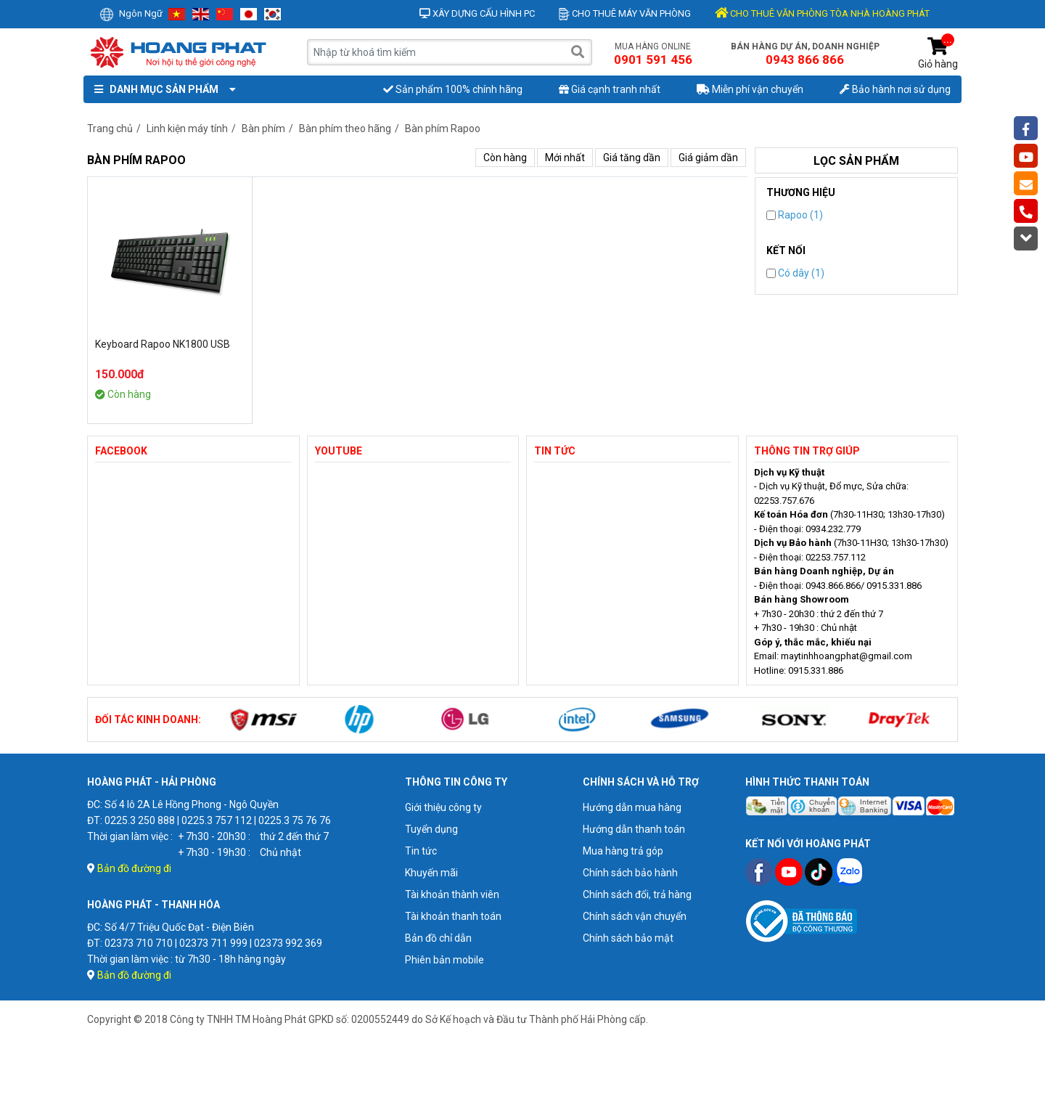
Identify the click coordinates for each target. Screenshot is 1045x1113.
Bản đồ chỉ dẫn (438, 938)
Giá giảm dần (708, 157)
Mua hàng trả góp (623, 851)
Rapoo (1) (794, 215)
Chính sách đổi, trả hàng (637, 894)
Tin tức (421, 851)
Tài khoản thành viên (452, 894)
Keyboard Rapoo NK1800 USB (162, 344)
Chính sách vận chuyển (635, 916)
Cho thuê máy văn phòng (625, 13)
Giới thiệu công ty (443, 807)
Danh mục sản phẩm (162, 89)
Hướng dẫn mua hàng (632, 807)
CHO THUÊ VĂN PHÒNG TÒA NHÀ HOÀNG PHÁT (822, 13)
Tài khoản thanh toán (453, 916)
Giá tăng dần (631, 157)
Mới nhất (565, 157)
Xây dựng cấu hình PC (477, 13)
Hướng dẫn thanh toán (634, 829)
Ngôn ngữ (131, 13)
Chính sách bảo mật (628, 938)
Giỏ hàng (938, 53)
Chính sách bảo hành (630, 872)
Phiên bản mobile (444, 960)
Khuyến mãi (431, 872)
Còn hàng (505, 157)
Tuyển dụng (431, 829)
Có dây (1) (795, 273)
